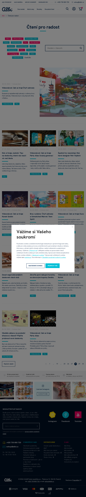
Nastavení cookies (38, 255)
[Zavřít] (72, 227)
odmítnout (28, 257)
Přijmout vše (33, 250)
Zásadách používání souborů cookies (54, 257)
